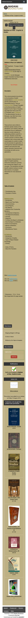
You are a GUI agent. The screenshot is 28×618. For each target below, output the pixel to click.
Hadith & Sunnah (8, 20)
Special (6, 608)
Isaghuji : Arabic (14, 573)
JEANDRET (21, 617)
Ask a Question (8, 346)
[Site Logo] (14, 7)
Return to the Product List (16, 25)
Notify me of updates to (14, 371)
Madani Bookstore (19, 613)
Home (5, 14)
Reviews (21, 608)
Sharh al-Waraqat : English (14, 426)
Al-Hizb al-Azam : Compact (14, 449)
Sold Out (14, 356)
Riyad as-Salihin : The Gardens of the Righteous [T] (14, 528)
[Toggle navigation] (24, 2)
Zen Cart (17, 615)
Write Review (7, 326)
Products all (13, 608)
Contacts (6, 611)
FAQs (12, 611)
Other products (14, 391)
